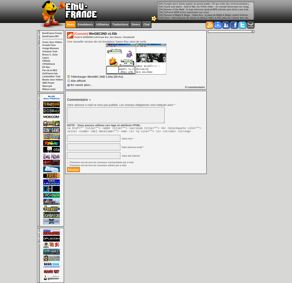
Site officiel (78, 80)
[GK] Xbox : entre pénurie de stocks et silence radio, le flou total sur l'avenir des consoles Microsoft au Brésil (217, 18)
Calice (45, 58)
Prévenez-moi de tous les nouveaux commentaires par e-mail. (102, 163)
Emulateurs (85, 24)
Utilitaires (102, 24)
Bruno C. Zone (50, 54)
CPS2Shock (48, 64)
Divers (135, 24)
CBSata (46, 61)
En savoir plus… (82, 84)
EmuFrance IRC (50, 36)
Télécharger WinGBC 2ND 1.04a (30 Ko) (97, 76)
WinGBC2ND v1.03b (95, 33)
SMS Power (48, 83)
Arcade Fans (49, 45)
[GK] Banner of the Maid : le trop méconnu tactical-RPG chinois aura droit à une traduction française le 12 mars (218, 9)
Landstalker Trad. (51, 76)
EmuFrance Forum (52, 33)
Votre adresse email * (132, 148)
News (70, 24)
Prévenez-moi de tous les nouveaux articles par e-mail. (98, 166)
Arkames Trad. (50, 51)
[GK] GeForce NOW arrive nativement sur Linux (184, 12)
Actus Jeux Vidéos (52, 42)
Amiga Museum (50, 48)
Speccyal (47, 86)
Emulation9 (128, 37)
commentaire (195, 87)
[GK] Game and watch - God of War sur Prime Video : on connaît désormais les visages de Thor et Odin (213, 6)
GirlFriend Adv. (50, 73)
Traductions (120, 24)
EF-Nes (46, 67)
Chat (146, 24)
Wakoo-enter (49, 89)
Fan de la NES (49, 70)
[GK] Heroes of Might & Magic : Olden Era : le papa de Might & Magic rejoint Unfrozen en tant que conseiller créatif (219, 15)
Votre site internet (130, 157)
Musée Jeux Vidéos (52, 79)
